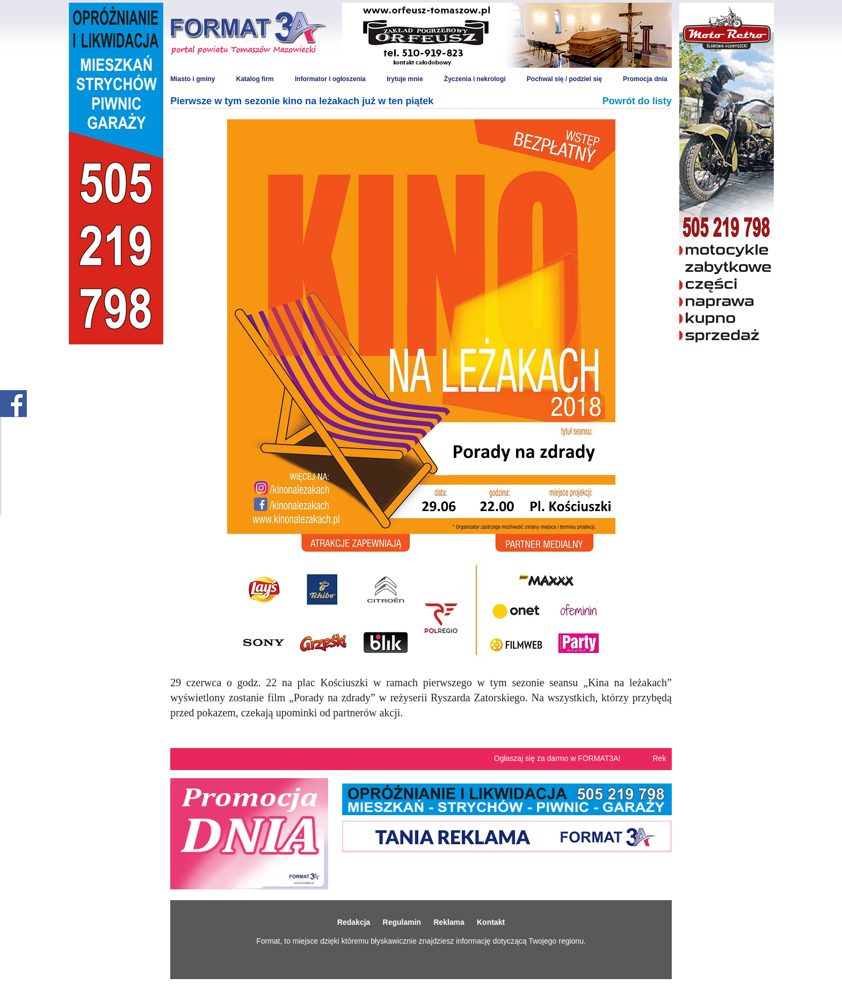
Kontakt (491, 922)
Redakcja (353, 922)
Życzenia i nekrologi (475, 79)
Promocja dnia (645, 79)
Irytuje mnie (405, 79)
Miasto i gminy (192, 79)
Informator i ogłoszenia (330, 79)
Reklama (448, 922)
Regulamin (402, 922)
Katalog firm (255, 79)
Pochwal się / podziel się (564, 79)
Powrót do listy (637, 101)
